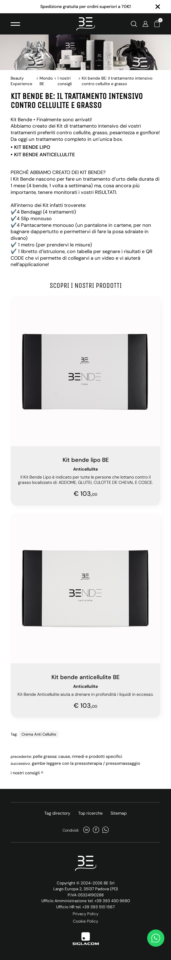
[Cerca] (133, 23)
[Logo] (85, 24)
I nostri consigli (65, 81)
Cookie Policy (85, 921)
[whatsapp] (105, 830)
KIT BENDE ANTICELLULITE (44, 154)
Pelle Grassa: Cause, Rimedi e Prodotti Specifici (77, 756)
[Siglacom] (85, 938)
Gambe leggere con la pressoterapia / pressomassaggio (86, 763)
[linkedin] (86, 830)
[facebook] (96, 830)
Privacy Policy (85, 913)
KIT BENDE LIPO (32, 147)
